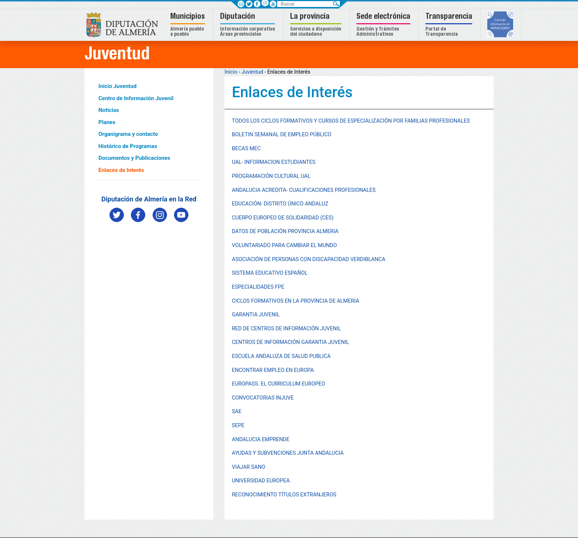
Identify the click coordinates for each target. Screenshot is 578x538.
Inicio (230, 72)
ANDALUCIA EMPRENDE (260, 439)
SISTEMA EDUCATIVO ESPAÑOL (269, 273)
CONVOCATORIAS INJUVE (263, 398)
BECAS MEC (246, 148)
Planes (106, 122)
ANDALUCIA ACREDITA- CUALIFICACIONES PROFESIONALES (304, 190)
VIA (236, 467)
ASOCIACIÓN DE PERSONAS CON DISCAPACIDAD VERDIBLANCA (308, 259)
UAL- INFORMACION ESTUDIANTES (274, 162)
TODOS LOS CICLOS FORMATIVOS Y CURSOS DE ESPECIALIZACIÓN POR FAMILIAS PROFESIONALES (351, 121)
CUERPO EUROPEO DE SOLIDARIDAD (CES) (283, 218)
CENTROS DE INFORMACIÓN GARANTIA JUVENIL (290, 342)
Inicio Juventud (117, 86)
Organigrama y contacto (128, 134)
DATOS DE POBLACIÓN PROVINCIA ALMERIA (285, 231)
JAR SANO (252, 467)
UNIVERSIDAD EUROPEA (261, 481)
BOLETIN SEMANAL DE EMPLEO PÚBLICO (281, 134)
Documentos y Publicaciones (134, 158)
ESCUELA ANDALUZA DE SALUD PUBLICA (281, 356)
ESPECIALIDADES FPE (258, 287)
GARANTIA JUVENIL (256, 315)
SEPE (238, 425)
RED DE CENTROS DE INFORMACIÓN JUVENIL (286, 329)
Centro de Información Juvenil (135, 98)
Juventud (252, 72)
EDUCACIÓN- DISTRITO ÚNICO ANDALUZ (280, 204)
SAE (236, 411)
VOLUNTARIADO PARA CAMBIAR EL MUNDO (284, 245)
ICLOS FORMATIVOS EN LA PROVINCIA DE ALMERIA (297, 301)
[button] (188, 25)
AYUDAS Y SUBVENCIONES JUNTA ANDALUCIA (288, 453)
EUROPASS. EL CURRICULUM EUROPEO (278, 384)
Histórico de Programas (127, 146)
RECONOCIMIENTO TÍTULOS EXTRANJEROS (284, 495)
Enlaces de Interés (121, 170)
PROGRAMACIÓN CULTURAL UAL (271, 176)
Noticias (108, 110)
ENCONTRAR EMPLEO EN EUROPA (273, 370)
